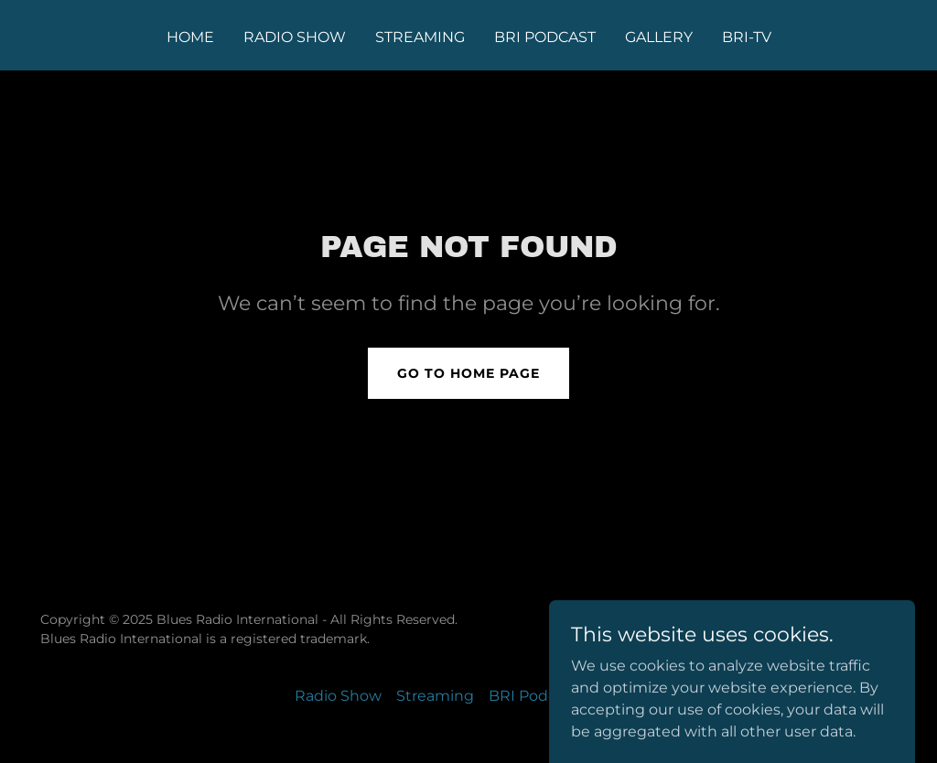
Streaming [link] (420, 37)
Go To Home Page (468, 373)
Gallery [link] (659, 37)
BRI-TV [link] (746, 37)
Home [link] (190, 37)
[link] (837, 640)
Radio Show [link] (294, 37)
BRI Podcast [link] (545, 37)
